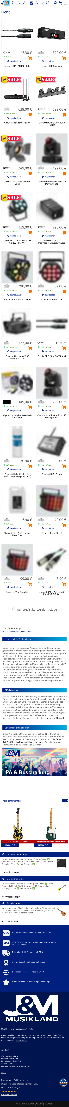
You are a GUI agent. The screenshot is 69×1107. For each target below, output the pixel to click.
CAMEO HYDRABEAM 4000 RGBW (51, 123)
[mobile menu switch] (66, 2)
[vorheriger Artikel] (63, 800)
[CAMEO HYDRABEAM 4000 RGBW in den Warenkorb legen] (63, 115)
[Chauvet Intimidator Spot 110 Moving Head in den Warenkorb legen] (63, 174)
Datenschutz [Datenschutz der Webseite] (7, 1080)
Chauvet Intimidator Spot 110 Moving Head (52, 182)
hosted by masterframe (26, 1105)
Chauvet (60, 718)
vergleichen (14, 61)
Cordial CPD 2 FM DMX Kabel (52, 356)
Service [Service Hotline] (37, 1084)
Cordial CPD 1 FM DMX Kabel (17, 66)
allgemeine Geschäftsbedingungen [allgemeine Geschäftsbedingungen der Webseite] (16, 1084)
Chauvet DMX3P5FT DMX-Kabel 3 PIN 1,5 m (52, 593)
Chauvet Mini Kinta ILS (17, 592)
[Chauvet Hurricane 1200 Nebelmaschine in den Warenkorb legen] (29, 349)
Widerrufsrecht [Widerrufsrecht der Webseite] (21, 1080)
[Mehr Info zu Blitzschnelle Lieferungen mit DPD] (34, 953)
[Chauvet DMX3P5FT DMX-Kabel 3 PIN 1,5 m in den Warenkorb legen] (63, 585)
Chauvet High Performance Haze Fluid (17, 534)
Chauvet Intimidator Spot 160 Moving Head (51, 416)
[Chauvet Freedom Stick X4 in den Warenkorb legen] (29, 115)
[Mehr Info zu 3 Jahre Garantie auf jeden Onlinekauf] (34, 963)
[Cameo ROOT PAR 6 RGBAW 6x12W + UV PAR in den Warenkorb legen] (29, 233)
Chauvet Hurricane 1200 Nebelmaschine (17, 357)
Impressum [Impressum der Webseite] (26, 1066)
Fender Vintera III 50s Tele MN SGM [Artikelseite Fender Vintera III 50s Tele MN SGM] (51, 842)
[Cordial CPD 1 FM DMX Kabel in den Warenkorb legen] (29, 59)
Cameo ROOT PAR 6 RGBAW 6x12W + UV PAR (17, 241)
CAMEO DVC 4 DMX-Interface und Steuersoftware (32, 740)
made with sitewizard (44, 1105)
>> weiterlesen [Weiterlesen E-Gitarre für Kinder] (11, 896)
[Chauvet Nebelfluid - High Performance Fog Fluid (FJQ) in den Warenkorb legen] (29, 467)
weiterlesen (21, 1040)
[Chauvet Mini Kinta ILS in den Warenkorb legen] (29, 585)
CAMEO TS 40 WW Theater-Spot (17, 182)
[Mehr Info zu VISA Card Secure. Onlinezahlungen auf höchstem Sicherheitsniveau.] (34, 943)
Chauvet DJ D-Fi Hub (52, 474)
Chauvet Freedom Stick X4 (17, 122)
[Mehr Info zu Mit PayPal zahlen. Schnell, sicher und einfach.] (34, 933)
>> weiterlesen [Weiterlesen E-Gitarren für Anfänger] (11, 872)
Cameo (48, 718)
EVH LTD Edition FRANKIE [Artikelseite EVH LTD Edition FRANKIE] (18, 842)
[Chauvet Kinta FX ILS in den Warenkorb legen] (63, 526)
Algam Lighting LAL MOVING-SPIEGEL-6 (17, 416)
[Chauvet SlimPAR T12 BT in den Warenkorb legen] (63, 292)
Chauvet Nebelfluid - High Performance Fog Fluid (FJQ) (17, 475)
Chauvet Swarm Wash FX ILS (17, 299)
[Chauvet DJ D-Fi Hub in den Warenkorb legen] (63, 467)
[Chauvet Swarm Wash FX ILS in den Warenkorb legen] (29, 292)
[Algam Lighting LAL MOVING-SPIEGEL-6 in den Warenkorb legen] (29, 408)
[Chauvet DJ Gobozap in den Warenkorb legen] (63, 59)
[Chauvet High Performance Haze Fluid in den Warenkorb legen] (29, 526)
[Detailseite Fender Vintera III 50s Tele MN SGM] (51, 824)
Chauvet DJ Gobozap (52, 66)
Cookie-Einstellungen (10, 1087)
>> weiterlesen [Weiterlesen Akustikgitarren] (11, 921)
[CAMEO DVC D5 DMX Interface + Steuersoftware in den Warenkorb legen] (63, 233)
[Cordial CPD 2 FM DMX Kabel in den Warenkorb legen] (63, 349)
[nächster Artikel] (66, 800)
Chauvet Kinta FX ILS (52, 533)
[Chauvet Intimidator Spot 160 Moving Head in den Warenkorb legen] (63, 408)
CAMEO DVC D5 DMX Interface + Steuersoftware (51, 241)
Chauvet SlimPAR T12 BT (52, 299)
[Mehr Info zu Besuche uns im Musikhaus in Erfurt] (34, 973)
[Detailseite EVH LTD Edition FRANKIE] (17, 824)
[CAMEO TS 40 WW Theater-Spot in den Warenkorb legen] (29, 174)
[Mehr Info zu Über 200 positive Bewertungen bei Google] (34, 983)
